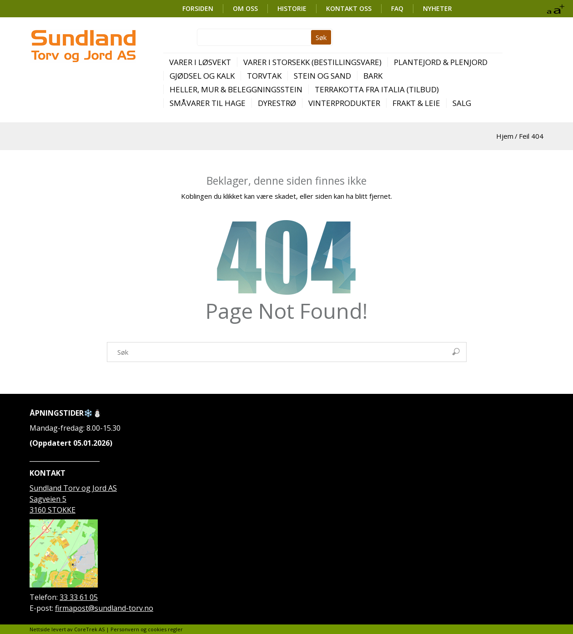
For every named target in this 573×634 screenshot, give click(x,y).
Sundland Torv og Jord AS (73, 488)
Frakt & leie (416, 103)
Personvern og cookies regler (147, 629)
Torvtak (264, 76)
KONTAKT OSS (349, 8)
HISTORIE (292, 8)
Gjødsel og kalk (202, 76)
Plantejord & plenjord (441, 62)
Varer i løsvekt (200, 62)
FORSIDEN (197, 8)
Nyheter (437, 8)
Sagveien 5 (48, 499)
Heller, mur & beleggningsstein (236, 89)
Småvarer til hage (208, 103)
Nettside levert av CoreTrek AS (67, 629)
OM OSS (245, 8)
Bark (372, 76)
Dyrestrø (277, 103)
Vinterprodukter (344, 103)
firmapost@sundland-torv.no (104, 608)
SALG (461, 103)
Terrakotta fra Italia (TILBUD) (377, 89)
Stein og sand (322, 76)
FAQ (397, 8)
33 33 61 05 (79, 597)
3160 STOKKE (52, 510)
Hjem (504, 136)
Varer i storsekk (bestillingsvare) (312, 62)
